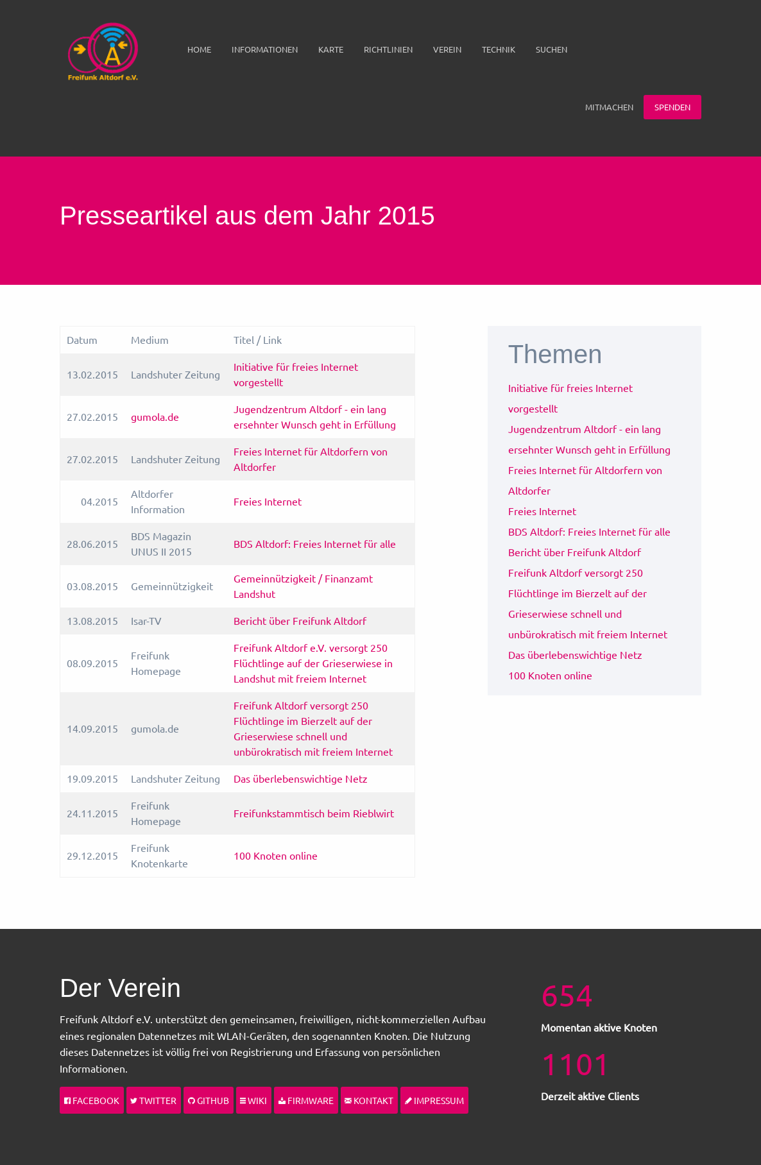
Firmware (306, 1100)
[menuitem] (199, 49)
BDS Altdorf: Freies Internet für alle (315, 543)
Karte (330, 49)
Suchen (551, 49)
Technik (498, 49)
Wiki (253, 1100)
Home (199, 49)
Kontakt (369, 1100)
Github (208, 1100)
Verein (447, 49)
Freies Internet (268, 501)
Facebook (91, 1100)
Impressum (434, 1100)
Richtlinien (388, 49)
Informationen (265, 49)
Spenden (672, 106)
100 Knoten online (276, 855)
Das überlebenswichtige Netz (301, 778)
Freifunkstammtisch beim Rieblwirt (314, 812)
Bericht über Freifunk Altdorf (300, 620)
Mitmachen (609, 106)
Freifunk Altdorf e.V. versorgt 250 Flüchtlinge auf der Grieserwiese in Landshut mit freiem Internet (313, 663)
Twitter (153, 1100)
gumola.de (155, 416)
